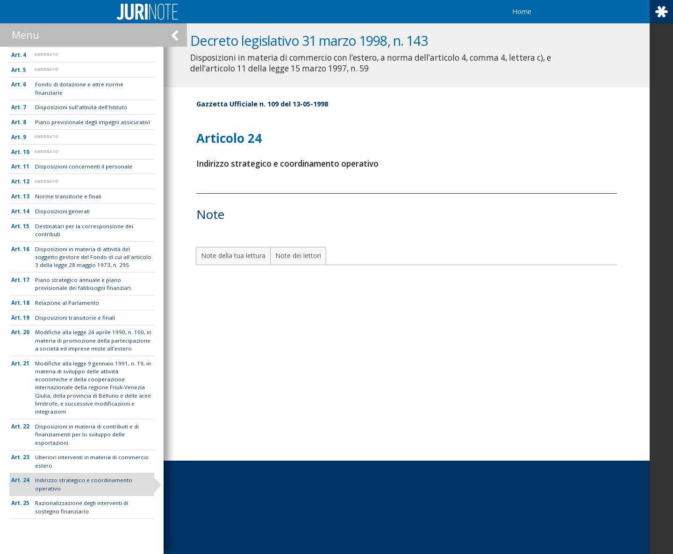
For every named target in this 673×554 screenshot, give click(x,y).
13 (26, 196)
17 (26, 279)
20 (26, 332)
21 (26, 363)
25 (26, 502)
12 (26, 181)
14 (26, 211)
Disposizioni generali (62, 211)
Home (521, 11)
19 (26, 317)
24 (26, 480)
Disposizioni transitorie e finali (75, 317)
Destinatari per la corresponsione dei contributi (84, 230)
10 (26, 151)
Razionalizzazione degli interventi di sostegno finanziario (81, 506)
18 (26, 302)
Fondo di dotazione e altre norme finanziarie (79, 88)
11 (26, 166)
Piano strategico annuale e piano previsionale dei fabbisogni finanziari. (83, 283)
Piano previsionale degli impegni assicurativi (92, 122)
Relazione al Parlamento (67, 302)
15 (26, 226)
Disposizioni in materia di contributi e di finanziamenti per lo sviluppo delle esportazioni (87, 434)
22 (26, 426)
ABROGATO (46, 54)
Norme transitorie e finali (68, 196)
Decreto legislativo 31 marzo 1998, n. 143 (317, 40)
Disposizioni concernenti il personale (83, 166)
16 (26, 248)
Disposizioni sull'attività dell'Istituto (81, 107)
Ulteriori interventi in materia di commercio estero (92, 461)
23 (26, 457)
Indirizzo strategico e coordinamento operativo (83, 484)
